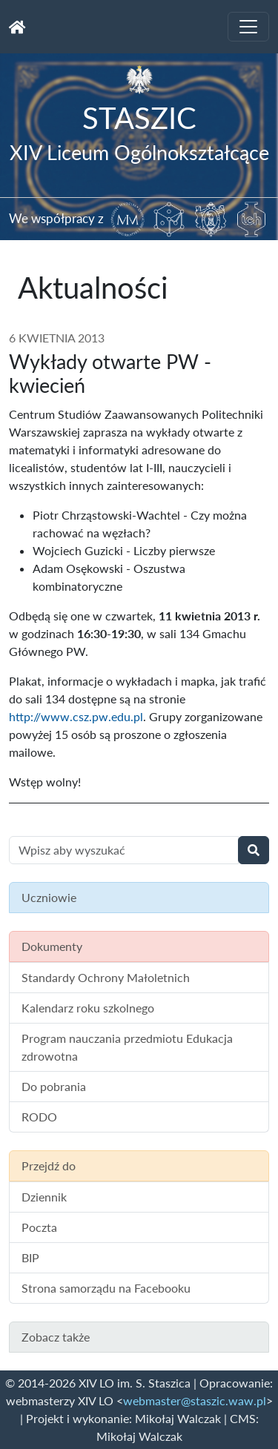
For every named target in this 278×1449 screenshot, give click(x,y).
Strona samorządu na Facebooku (106, 1288)
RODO (39, 1117)
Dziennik (44, 1197)
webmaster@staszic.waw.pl (194, 1400)
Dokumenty (51, 946)
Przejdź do (48, 1165)
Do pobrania (53, 1086)
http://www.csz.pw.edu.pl (76, 716)
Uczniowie (48, 897)
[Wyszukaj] (253, 850)
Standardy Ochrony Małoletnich (105, 977)
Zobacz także (55, 1337)
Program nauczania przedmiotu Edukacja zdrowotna (127, 1047)
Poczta (39, 1227)
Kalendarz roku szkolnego (87, 1008)
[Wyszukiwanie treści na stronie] (124, 850)
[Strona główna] (17, 27)
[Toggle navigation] (248, 27)
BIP (30, 1257)
